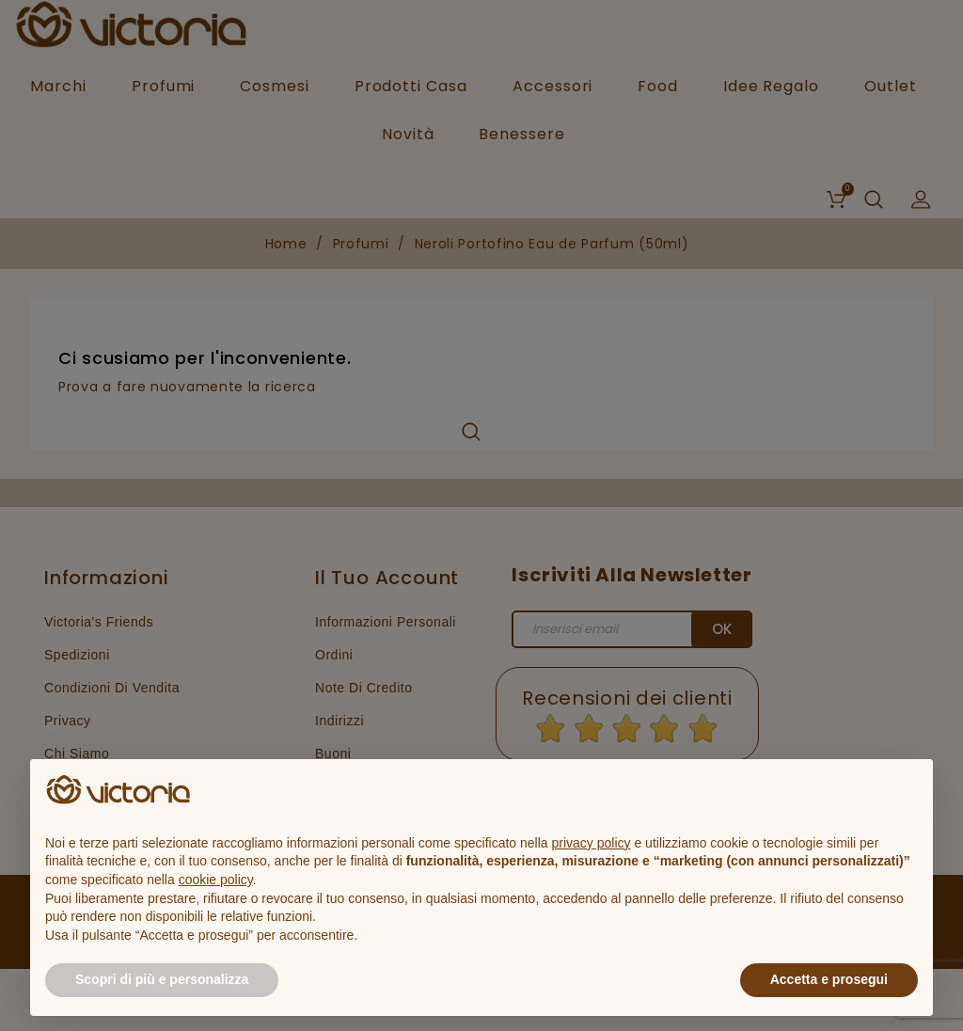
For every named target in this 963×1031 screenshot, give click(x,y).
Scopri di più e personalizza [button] (161, 979)
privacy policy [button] (591, 842)
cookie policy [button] (216, 879)
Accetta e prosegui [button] (829, 979)
